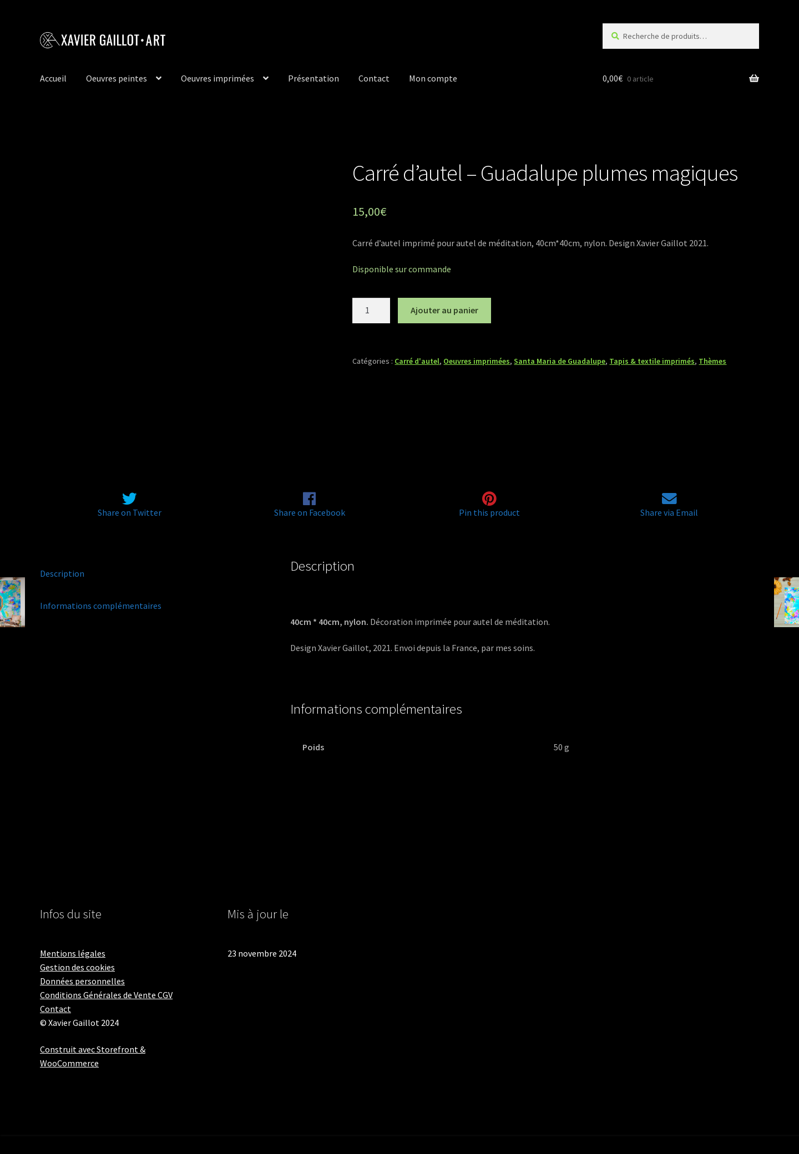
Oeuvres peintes (116, 78)
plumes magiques (367, 595)
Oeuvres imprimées (217, 78)
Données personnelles (82, 981)
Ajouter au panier (444, 310)
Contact (374, 78)
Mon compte (433, 78)
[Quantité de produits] (371, 310)
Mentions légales (72, 953)
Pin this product (489, 512)
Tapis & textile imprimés (652, 361)
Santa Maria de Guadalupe (559, 361)
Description (62, 573)
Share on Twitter (129, 512)
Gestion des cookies (77, 967)
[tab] (149, 574)
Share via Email (669, 512)
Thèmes (712, 361)
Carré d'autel (417, 361)
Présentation (313, 78)
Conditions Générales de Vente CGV (106, 994)
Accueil (53, 78)
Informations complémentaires (100, 605)
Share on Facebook (309, 512)
